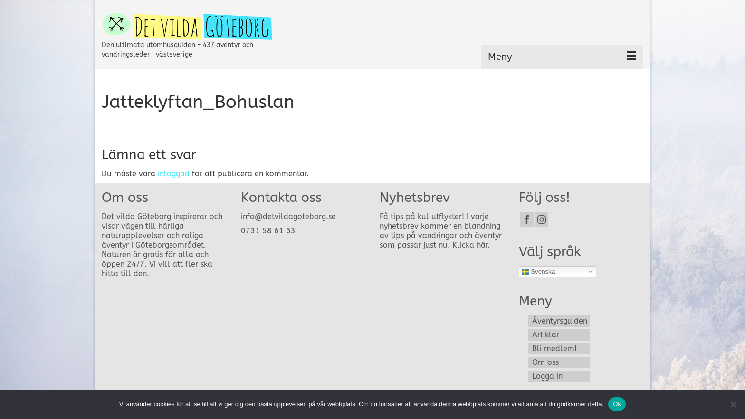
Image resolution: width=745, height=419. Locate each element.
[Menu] (562, 57)
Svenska (538, 271)
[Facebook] (527, 219)
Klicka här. (471, 244)
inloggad (174, 173)
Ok (617, 404)
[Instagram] (541, 219)
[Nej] (733, 404)
